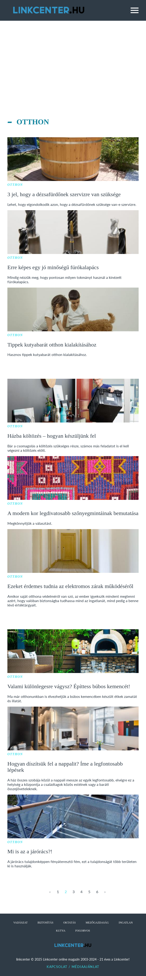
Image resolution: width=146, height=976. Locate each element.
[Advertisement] (73, 55)
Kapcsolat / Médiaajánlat (73, 967)
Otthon (15, 184)
